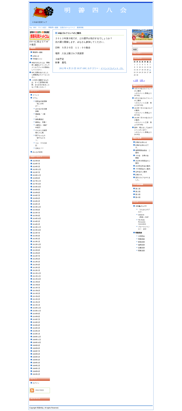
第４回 (137, 197)
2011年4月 (36, 296)
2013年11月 (37, 227)
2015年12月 (37, 207)
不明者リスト (37, 59)
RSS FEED (39, 390)
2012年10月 (37, 247)
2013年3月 (36, 239)
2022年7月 (36, 172)
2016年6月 (36, 198)
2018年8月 (36, 178)
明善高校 (141, 239)
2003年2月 (36, 374)
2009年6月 (36, 354)
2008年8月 (36, 371)
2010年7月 (36, 319)
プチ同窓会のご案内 (142, 169)
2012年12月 (37, 244)
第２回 (137, 192)
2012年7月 (36, 256)
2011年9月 (36, 282)
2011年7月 (36, 288)
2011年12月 (37, 273)
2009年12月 (37, 337)
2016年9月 (36, 190)
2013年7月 (36, 233)
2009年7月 (36, 351)
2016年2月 (36, 201)
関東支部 (141, 251)
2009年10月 (37, 342)
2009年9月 (36, 345)
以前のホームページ (67, 27)
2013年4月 (36, 236)
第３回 (137, 194)
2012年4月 (36, 265)
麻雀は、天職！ (41, 122)
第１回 (137, 189)
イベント (36, 95)
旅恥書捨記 (39, 119)
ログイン (36, 383)
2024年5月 (36, 167)
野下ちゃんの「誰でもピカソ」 (40, 138)
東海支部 (141, 242)
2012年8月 (36, 253)
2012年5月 (36, 262)
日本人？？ (39, 148)
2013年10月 (37, 230)
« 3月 (135, 80)
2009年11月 (37, 340)
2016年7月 (36, 195)
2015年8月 (36, 210)
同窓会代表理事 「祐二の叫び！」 (41, 103)
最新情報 (80, 27)
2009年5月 (36, 357)
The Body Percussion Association (142, 222)
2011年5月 (36, 293)
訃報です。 (139, 175)
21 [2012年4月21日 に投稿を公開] (150, 70)
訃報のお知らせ (141, 142)
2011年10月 (37, 279)
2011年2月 (36, 302)
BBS (34, 27)
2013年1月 (36, 242)
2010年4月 (36, 325)
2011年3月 (36, 299)
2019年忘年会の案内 (142, 166)
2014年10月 (37, 218)
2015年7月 (36, 213)
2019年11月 (37, 175)
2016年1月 (36, 204)
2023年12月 (37, 169)
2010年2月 (36, 331)
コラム (35, 98)
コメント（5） (117, 68)
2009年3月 (36, 363)
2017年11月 (37, 181)
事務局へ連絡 (53, 27)
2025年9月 (36, 161)
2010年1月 (36, 334)
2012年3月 (36, 267)
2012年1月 (36, 270)
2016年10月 (37, 187)
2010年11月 (37, 311)
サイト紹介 (42, 27)
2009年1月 (36, 368)
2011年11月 (37, 276)
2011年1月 (36, 305)
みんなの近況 (37, 152)
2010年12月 (37, 308)
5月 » (142, 80)
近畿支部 (141, 248)
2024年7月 (36, 164)
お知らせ (36, 56)
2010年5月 (36, 322)
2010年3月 (36, 328)
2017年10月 (37, 184)
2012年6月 (36, 259)
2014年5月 (36, 221)
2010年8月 (36, 316)
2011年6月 (36, 291)
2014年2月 (36, 224)
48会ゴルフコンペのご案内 (69, 33)
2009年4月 (36, 360)
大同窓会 (141, 236)
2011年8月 (36, 285)
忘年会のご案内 (141, 172)
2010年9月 (36, 314)
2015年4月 (36, 216)
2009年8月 (36, 348)
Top (30, 27)
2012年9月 (36, 250)
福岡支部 (141, 245)
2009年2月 (36, 366)
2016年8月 (36, 192)
